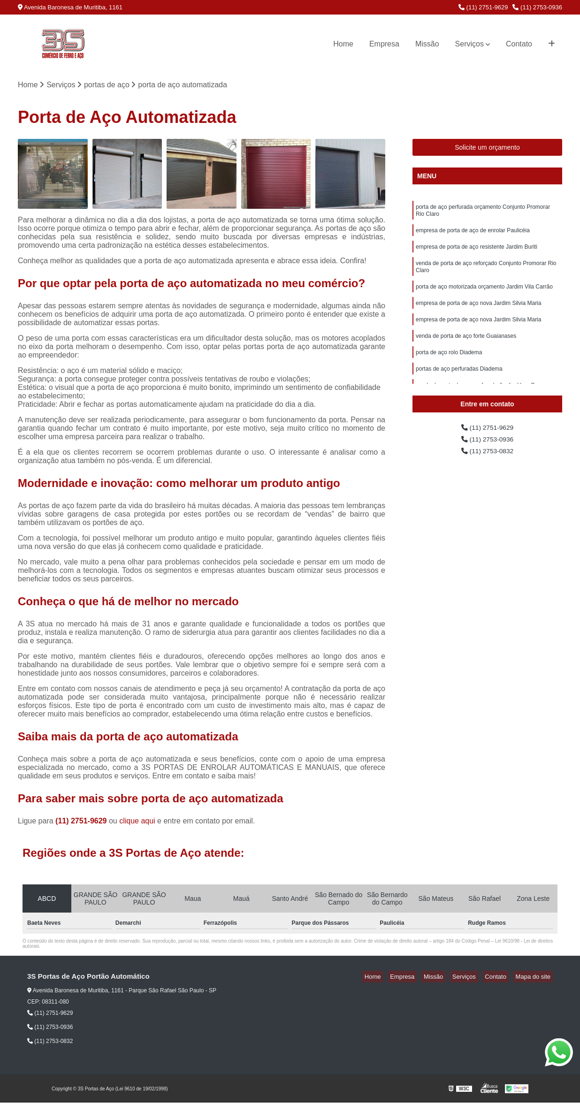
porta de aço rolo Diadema (449, 368)
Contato (519, 44)
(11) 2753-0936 (537, 7)
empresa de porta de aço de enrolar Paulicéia (473, 235)
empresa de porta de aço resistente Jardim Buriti (476, 253)
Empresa (384, 44)
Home (343, 44)
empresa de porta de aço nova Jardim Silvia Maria (478, 315)
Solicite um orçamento (487, 148)
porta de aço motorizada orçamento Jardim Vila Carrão (484, 297)
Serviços (469, 44)
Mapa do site (535, 978)
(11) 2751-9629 (483, 7)
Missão (427, 44)
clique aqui (137, 822)
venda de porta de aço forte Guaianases (466, 351)
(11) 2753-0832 (487, 456)
